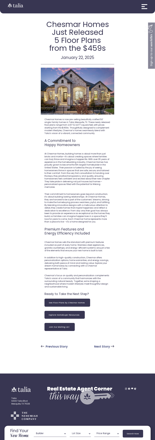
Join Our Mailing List (59, 327)
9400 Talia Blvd (19, 401)
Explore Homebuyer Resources (64, 315)
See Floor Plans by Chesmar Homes (67, 303)
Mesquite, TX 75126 (20, 404)
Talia (14, 398)
